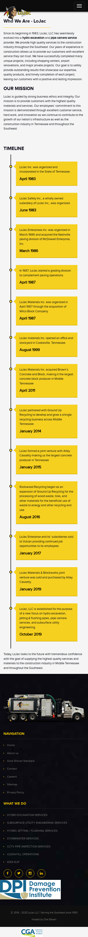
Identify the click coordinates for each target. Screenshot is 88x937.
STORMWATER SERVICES (23, 838)
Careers (12, 777)
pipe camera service (64, 38)
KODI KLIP (13, 862)
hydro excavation (33, 38)
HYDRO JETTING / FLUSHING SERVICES (32, 831)
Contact (12, 769)
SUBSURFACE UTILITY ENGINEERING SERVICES (37, 823)
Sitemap (12, 784)
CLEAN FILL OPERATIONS (23, 854)
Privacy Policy (15, 792)
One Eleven (50, 919)
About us (13, 753)
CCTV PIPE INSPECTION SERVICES (28, 846)
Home (11, 745)
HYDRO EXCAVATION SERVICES (27, 815)
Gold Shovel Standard (20, 761)
